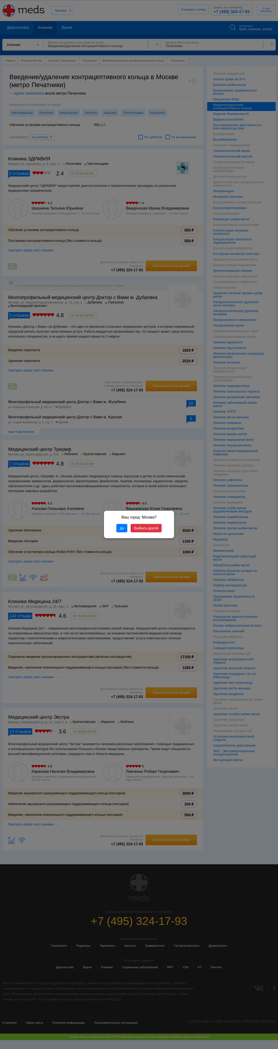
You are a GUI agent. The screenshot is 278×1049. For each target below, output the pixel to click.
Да (122, 528)
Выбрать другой (146, 528)
